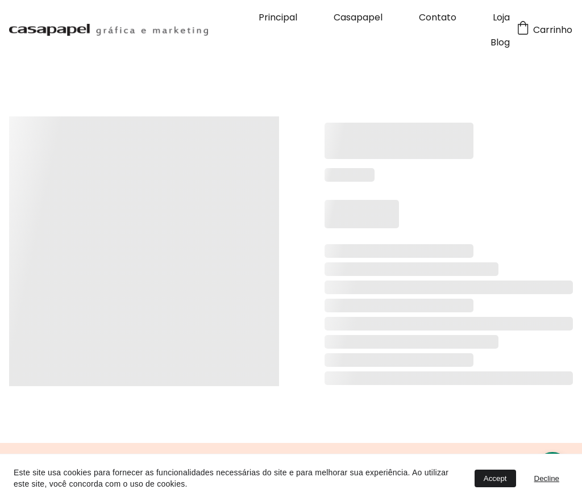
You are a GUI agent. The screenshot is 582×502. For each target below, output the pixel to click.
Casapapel (358, 17)
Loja (501, 17)
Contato (437, 17)
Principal (278, 17)
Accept (495, 478)
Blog (500, 42)
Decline (546, 478)
